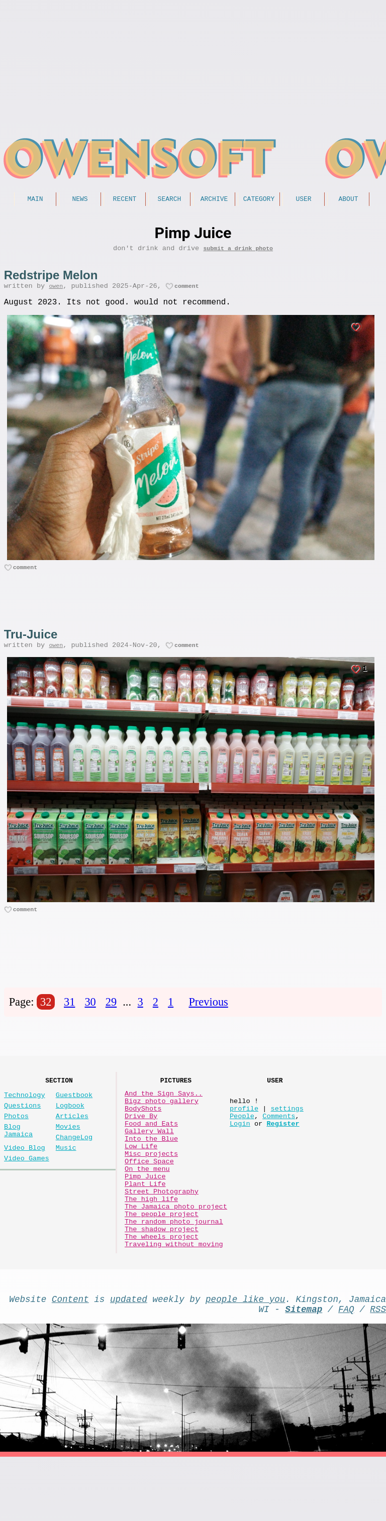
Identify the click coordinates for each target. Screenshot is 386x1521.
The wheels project (162, 1292)
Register (282, 1149)
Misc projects (151, 1187)
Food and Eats (151, 1149)
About (348, 199)
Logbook (70, 1125)
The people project (162, 1263)
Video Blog (24, 1175)
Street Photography (162, 1235)
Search (169, 199)
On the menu (147, 1206)
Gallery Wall (149, 1158)
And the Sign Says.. (164, 1111)
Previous (208, 1014)
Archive (214, 199)
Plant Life (145, 1225)
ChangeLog (74, 1162)
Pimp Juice (145, 1216)
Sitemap (303, 1371)
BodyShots (143, 1130)
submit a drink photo (238, 251)
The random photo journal (174, 1273)
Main (35, 199)
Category (258, 199)
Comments (278, 1139)
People (242, 1139)
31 (69, 1014)
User (303, 199)
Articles (72, 1137)
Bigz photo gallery (162, 1120)
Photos (16, 1137)
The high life (151, 1244)
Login (240, 1149)
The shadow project (162, 1282)
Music (66, 1175)
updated (128, 1359)
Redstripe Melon (51, 278)
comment (186, 291)
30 (89, 1014)
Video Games (26, 1187)
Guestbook (74, 1112)
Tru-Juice (31, 643)
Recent (125, 199)
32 (45, 1014)
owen (56, 291)
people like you (245, 1359)
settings (286, 1130)
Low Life (141, 1177)
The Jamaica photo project (176, 1254)
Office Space (149, 1197)
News (79, 199)
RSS (378, 1371)
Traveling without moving (174, 1302)
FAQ (346, 1371)
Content (70, 1359)
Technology (24, 1112)
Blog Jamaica (18, 1154)
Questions (22, 1125)
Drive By (141, 1139)
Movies (68, 1150)
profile (244, 1130)
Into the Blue (151, 1168)
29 (111, 1014)
